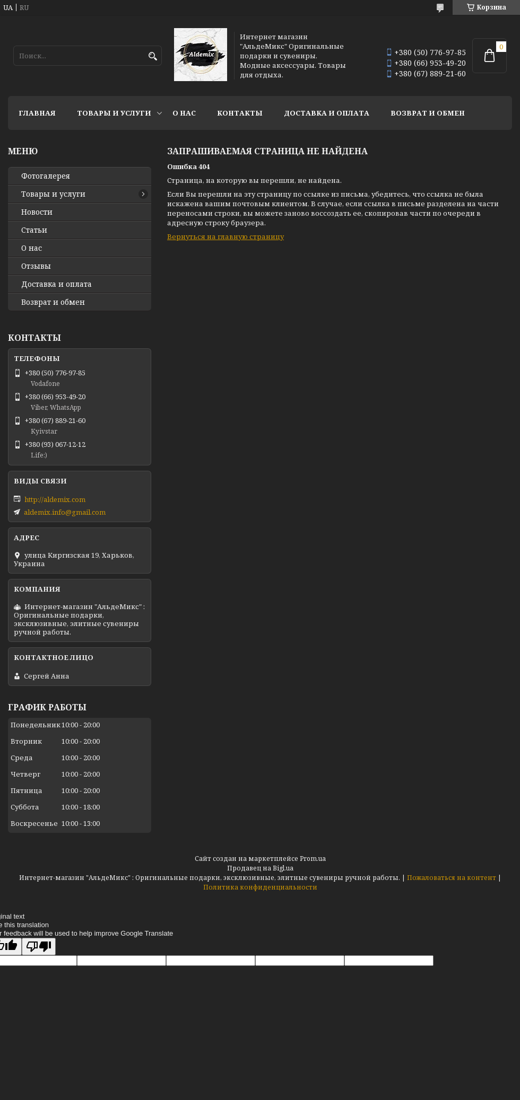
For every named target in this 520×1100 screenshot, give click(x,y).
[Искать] (152, 56)
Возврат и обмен (428, 113)
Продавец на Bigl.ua (260, 868)
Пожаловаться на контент (451, 877)
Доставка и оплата (326, 113)
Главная (37, 113)
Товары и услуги (114, 113)
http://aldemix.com (54, 499)
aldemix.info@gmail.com (65, 512)
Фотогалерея (45, 176)
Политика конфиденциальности (260, 887)
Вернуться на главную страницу (225, 236)
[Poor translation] (39, 946)
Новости (37, 212)
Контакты (240, 113)
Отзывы (36, 266)
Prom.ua (313, 858)
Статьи (34, 230)
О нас (184, 113)
